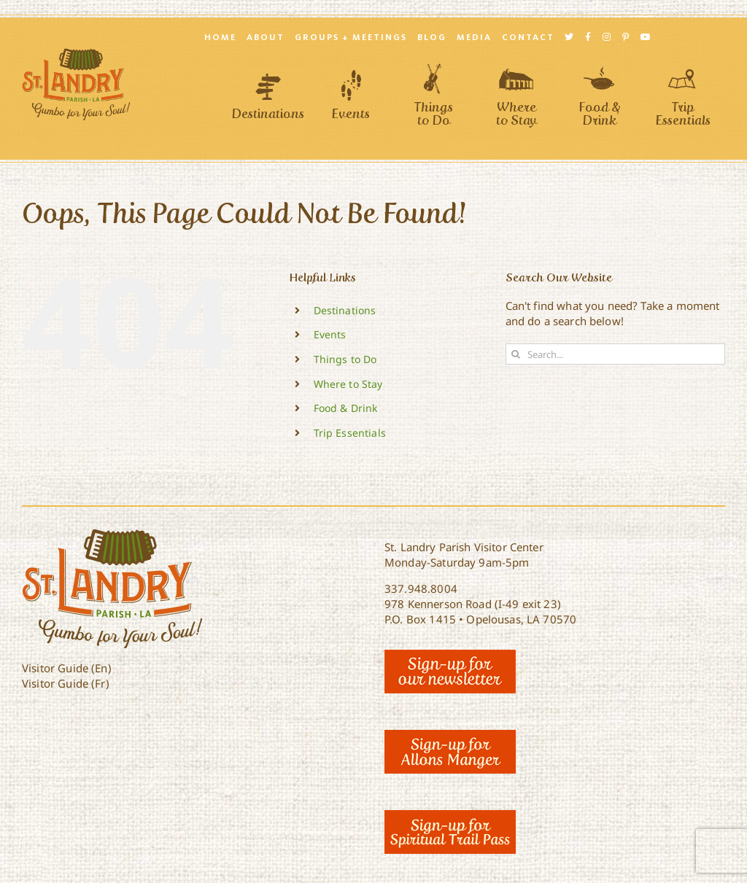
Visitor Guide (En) (67, 668)
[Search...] (615, 354)
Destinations (345, 310)
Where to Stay (348, 384)
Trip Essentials (350, 433)
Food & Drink (346, 408)
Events (330, 334)
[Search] (516, 354)
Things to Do (345, 359)
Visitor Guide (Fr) (65, 683)
